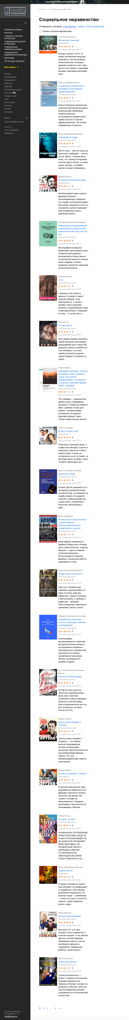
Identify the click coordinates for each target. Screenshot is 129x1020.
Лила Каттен (63, 322)
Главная (42, 9)
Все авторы (9, 102)
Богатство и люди (66, 474)
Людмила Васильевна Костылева (72, 616)
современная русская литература (14, 42)
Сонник (7, 105)
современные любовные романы (13, 48)
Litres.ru (8, 127)
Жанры (7, 74)
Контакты (8, 112)
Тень (60, 280)
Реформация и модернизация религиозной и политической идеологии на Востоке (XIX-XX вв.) (72, 229)
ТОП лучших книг (95, 26)
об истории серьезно (14, 61)
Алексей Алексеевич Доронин (70, 570)
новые (81, 26)
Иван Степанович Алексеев (69, 471)
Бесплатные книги (13, 89)
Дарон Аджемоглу (65, 516)
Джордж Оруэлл (64, 177)
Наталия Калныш (65, 958)
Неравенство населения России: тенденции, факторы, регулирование (72, 622)
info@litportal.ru (11, 1016)
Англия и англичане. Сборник (72, 773)
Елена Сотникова (65, 428)
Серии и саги (10, 96)
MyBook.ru (9, 133)
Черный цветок (65, 870)
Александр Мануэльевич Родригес (72, 222)
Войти (7, 118)
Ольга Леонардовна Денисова (70, 134)
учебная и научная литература (13, 37)
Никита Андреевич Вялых (68, 83)
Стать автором (11, 130)
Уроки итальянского (67, 962)
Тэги (6, 99)
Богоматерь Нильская (68, 40)
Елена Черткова (65, 277)
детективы (9, 58)
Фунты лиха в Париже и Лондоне (69, 723)
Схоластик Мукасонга (67, 37)
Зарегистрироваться (14, 122)
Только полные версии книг (57, 31)
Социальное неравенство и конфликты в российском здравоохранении (71, 89)
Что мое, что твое (66, 819)
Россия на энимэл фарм (70, 676)
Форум (7, 109)
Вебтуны (8, 83)
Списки (7, 93)
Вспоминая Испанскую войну (72, 180)
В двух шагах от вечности (70, 574)
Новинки (8, 86)
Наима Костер (64, 816)
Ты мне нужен (65, 325)
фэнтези (8, 33)
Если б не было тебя (68, 431)
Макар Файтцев (64, 913)
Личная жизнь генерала (69, 916)
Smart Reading (64, 368)
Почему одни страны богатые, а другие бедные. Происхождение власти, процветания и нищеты (72, 523)
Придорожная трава (67, 137)
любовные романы (13, 29)
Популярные (10, 77)
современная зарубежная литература (15, 53)
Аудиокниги (9, 80)
